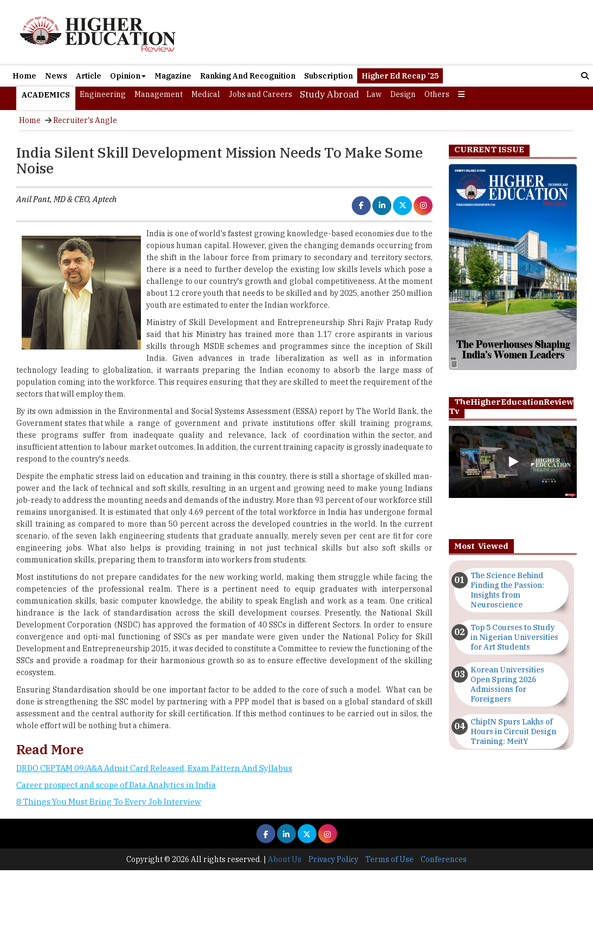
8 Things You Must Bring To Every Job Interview (108, 802)
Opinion (128, 76)
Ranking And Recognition (247, 76)
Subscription (328, 76)
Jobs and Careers (260, 94)
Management (158, 94)
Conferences (444, 859)
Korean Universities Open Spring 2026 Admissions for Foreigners (507, 684)
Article (88, 76)
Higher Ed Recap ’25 (400, 76)
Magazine (172, 76)
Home (24, 76)
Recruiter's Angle (85, 120)
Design (403, 94)
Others (436, 94)
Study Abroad (329, 94)
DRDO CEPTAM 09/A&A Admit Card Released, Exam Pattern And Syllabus (154, 768)
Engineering (103, 94)
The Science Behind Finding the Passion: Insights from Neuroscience (507, 590)
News (56, 76)
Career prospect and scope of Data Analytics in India (116, 785)
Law (374, 94)
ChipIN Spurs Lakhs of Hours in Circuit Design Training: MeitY (513, 731)
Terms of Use (389, 859)
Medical (205, 94)
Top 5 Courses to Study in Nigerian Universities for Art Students (514, 637)
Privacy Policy (333, 859)
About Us (284, 859)
